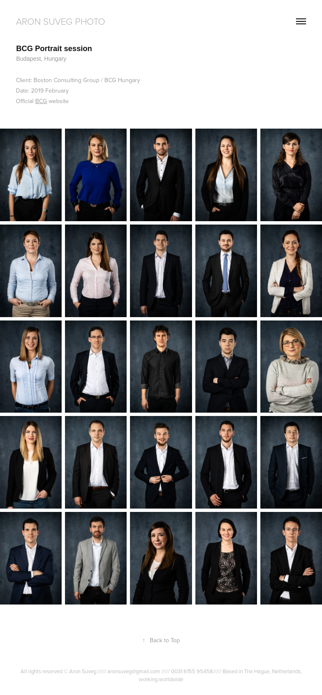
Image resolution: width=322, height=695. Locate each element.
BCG (41, 101)
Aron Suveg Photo (60, 21)
